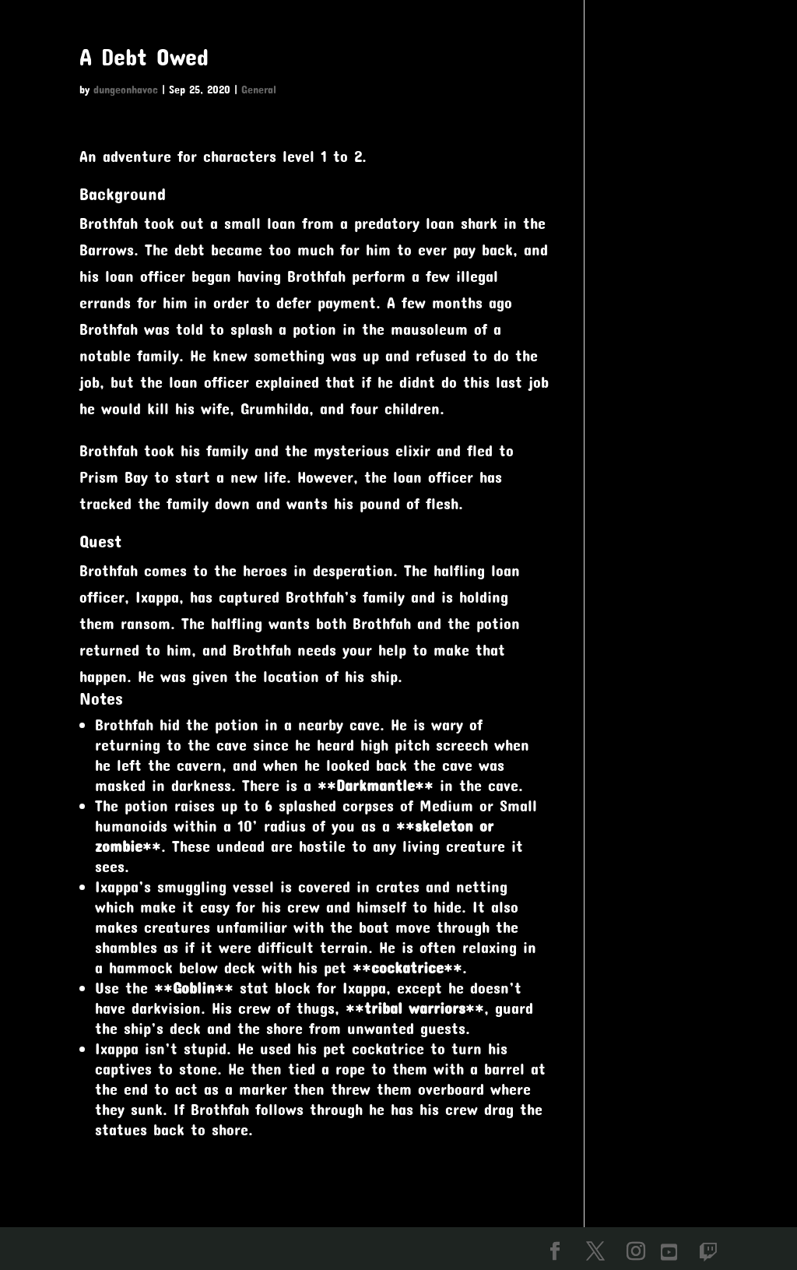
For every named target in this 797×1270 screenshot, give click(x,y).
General (258, 89)
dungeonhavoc (125, 89)
